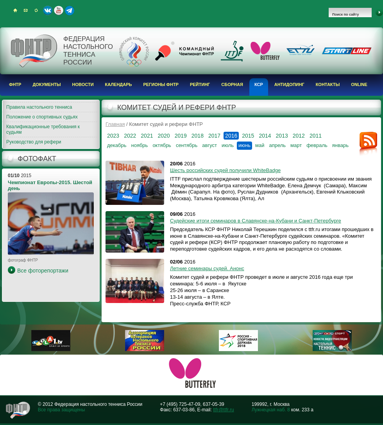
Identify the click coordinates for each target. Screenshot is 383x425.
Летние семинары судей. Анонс (207, 268)
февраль (317, 145)
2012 (299, 136)
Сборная (232, 84)
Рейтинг (200, 84)
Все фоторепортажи (42, 270)
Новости (83, 84)
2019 (181, 136)
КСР (258, 84)
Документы (46, 84)
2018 (198, 136)
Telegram (69, 10)
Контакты (328, 84)
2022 (130, 136)
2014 (265, 136)
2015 (248, 136)
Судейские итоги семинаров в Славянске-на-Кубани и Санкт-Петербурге (255, 221)
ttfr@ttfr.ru (223, 409)
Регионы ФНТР (161, 84)
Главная (115, 124)
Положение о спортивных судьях (42, 117)
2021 (147, 136)
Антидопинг (289, 84)
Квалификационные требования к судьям (43, 129)
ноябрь (139, 145)
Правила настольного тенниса (39, 107)
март (296, 145)
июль (228, 145)
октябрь (161, 145)
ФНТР (15, 84)
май (259, 145)
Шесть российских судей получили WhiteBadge (225, 170)
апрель (277, 145)
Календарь (118, 84)
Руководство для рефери (33, 142)
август (209, 145)
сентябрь (186, 145)
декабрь (116, 145)
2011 (316, 136)
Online (359, 84)
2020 (163, 136)
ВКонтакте (47, 10)
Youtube (58, 10)
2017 (214, 136)
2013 (282, 136)
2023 (113, 136)
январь (340, 145)
